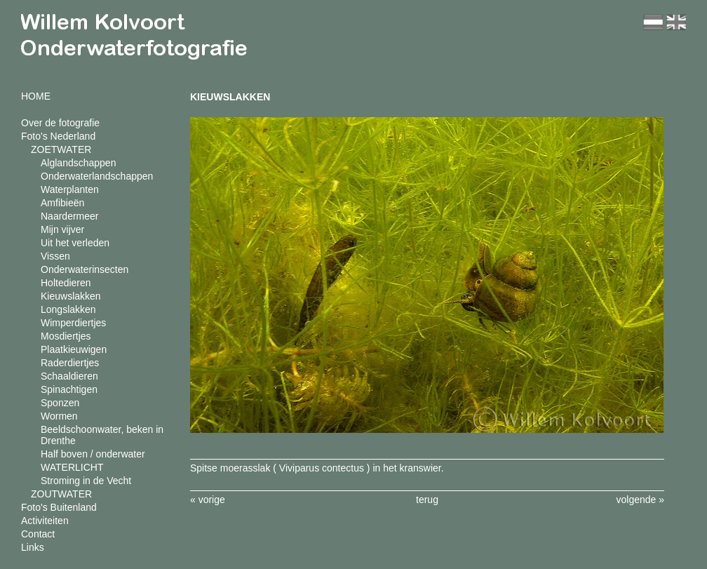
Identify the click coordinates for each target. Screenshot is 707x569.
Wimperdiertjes (73, 322)
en (676, 22)
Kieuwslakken (71, 296)
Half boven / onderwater (93, 454)
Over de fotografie (60, 122)
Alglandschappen (78, 162)
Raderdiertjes (70, 362)
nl (653, 22)
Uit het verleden (75, 242)
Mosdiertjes (66, 336)
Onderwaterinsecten (84, 269)
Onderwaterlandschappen (97, 176)
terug (427, 499)
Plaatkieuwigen (74, 349)
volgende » (640, 499)
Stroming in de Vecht (86, 480)
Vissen (55, 256)
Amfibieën (62, 202)
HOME (35, 96)
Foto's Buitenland (59, 507)
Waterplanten (70, 189)
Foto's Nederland (58, 136)
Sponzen (60, 402)
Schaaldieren (69, 376)
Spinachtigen (69, 389)
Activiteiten (45, 520)
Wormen (59, 416)
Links (32, 547)
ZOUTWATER (61, 494)
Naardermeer (69, 216)
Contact (38, 534)
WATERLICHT (72, 467)
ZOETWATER (61, 149)
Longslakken (68, 309)
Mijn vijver (62, 229)
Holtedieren (66, 282)
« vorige (207, 499)
